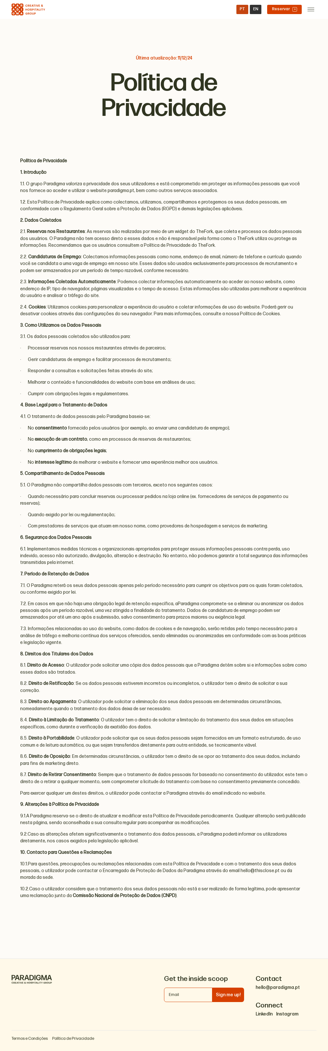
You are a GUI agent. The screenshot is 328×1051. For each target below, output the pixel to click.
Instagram (287, 1014)
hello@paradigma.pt (278, 987)
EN (255, 9)
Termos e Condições (30, 1038)
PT (242, 9)
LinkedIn (264, 1014)
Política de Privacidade (73, 1038)
